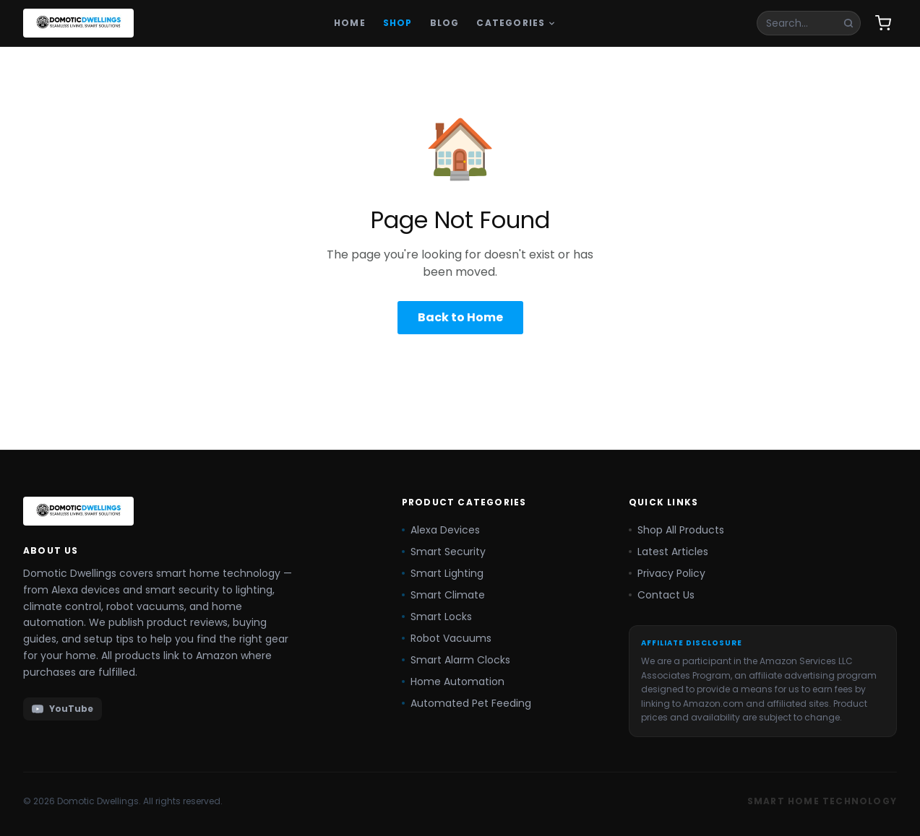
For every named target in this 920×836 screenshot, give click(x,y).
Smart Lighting (442, 573)
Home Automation (453, 681)
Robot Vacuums (446, 638)
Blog (445, 23)
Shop (398, 23)
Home (350, 23)
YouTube (62, 708)
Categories (516, 23)
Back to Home (460, 317)
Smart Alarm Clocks (456, 660)
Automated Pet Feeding (466, 703)
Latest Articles (668, 551)
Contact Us (662, 595)
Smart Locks (437, 616)
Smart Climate (443, 595)
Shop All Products (676, 530)
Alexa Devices (441, 530)
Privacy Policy (667, 573)
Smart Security (444, 551)
